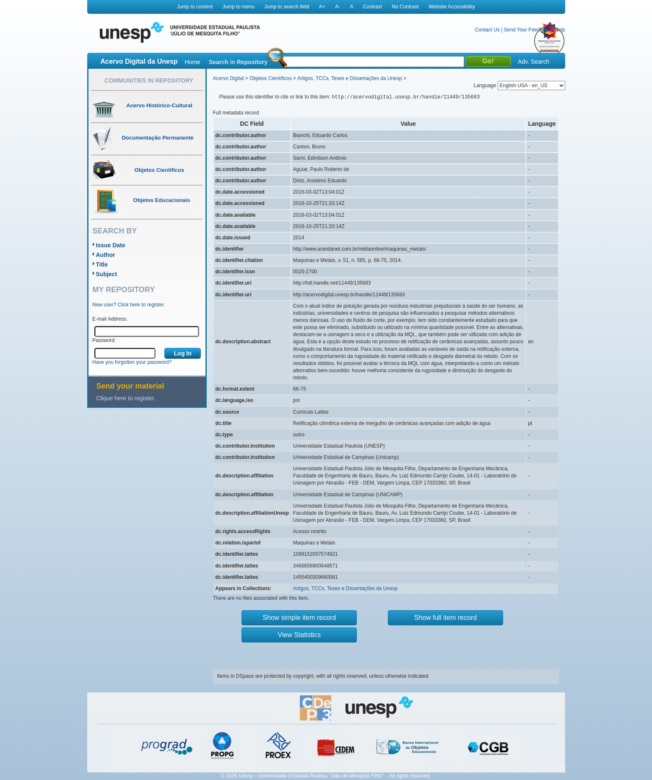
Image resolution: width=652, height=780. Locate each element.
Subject (106, 274)
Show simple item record (299, 617)
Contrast (372, 7)
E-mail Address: (109, 319)
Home (192, 62)
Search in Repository (238, 62)
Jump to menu (239, 7)
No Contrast (405, 7)
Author (105, 254)
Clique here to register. (126, 398)
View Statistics (299, 634)
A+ (322, 7)
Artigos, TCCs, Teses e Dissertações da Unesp (349, 78)
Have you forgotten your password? (131, 362)
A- (337, 7)
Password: (104, 340)
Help (560, 30)
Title (102, 264)
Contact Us (487, 30)
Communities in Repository (148, 80)
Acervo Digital (228, 78)
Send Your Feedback (527, 30)
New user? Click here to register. (128, 305)
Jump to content (195, 7)
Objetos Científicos (270, 78)
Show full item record (445, 617)
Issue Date (110, 245)
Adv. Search (533, 61)
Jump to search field (286, 7)
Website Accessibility (452, 7)
